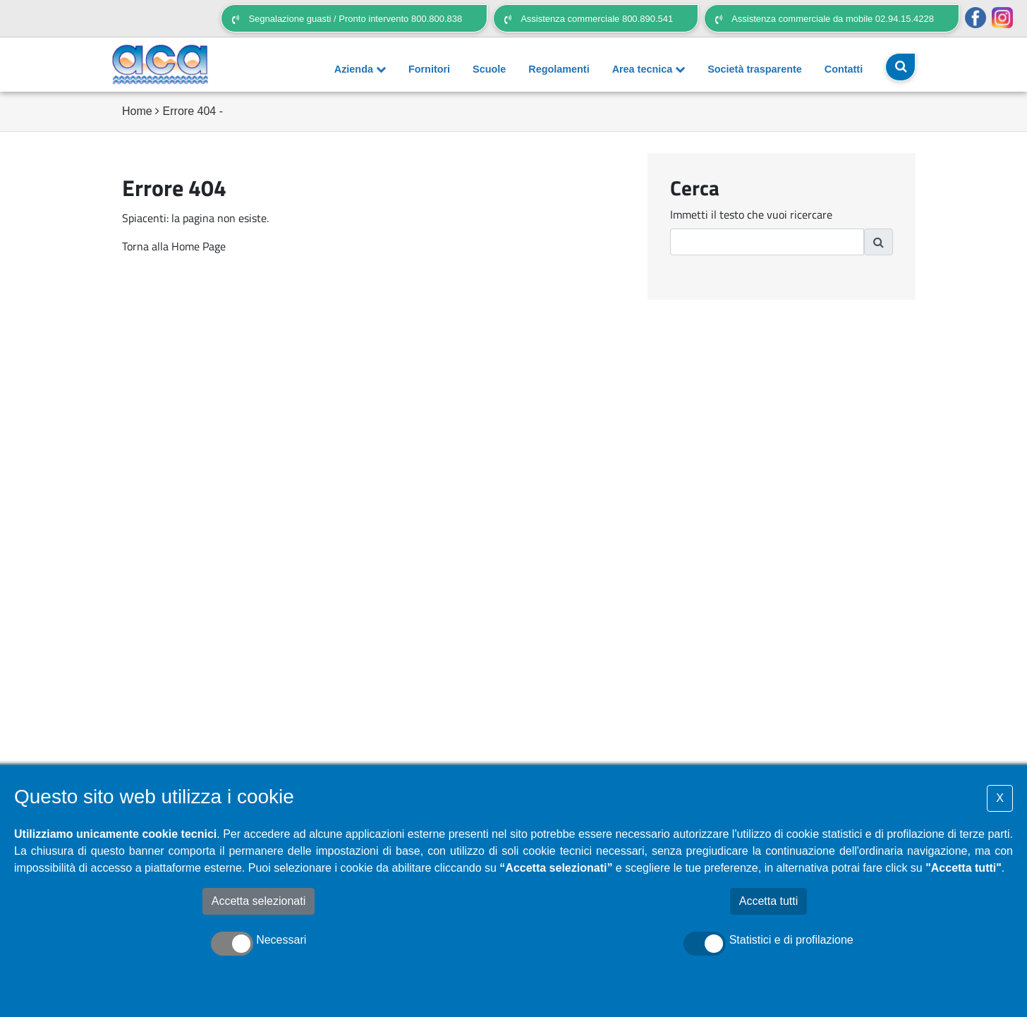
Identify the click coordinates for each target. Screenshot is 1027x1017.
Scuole (489, 69)
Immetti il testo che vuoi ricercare (751, 214)
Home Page (198, 246)
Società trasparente (754, 69)
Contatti (844, 69)
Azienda (360, 69)
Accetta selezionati (258, 901)
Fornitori (429, 69)
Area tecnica (649, 69)
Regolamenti (558, 69)
